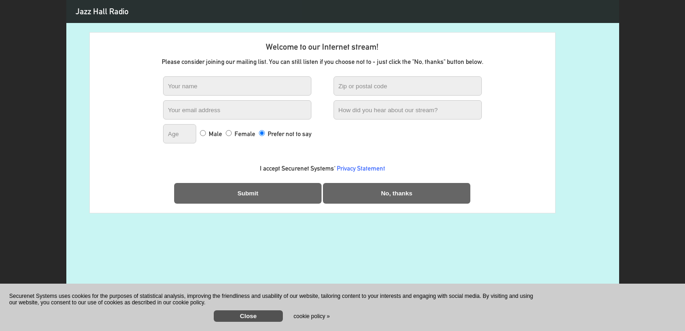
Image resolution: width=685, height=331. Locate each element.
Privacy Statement (361, 168)
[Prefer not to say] (262, 133)
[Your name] (237, 86)
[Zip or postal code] (408, 86)
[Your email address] (237, 110)
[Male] (203, 133)
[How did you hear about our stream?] (408, 110)
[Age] (179, 133)
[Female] (229, 133)
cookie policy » (311, 316)
